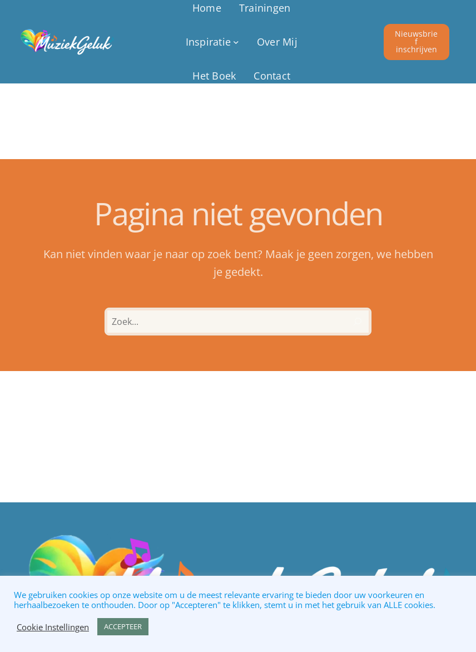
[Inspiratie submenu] (212, 41)
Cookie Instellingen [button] (53, 627)
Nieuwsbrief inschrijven (416, 41)
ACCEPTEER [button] (123, 626)
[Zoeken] (357, 321)
